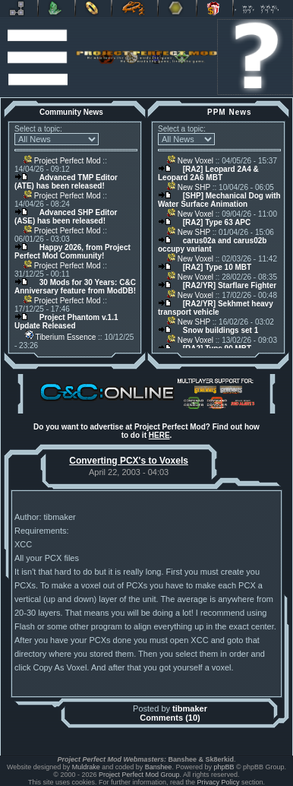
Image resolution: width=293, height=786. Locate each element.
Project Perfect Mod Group (139, 774)
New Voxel (190, 161)
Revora (18, 8)
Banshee (158, 767)
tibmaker (189, 708)
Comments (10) (170, 717)
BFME (93, 8)
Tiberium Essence (60, 337)
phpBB (223, 767)
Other (177, 8)
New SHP (188, 187)
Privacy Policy (218, 782)
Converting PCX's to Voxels (128, 460)
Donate (214, 8)
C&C (56, 8)
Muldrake (86, 767)
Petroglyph (134, 8)
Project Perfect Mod (62, 161)
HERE (159, 435)
